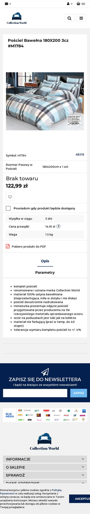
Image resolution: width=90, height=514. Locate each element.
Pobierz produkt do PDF (26, 246)
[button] (81, 4)
